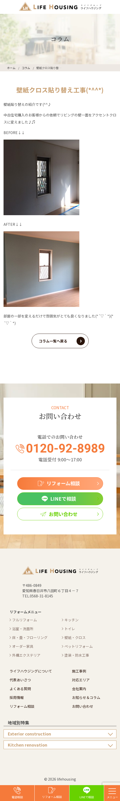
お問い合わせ (82, 706)
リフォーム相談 (22, 706)
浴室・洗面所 (22, 628)
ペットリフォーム (78, 646)
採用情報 (17, 697)
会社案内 (79, 688)
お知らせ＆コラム (86, 697)
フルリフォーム (24, 619)
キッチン (71, 619)
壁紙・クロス (75, 637)
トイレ (69, 628)
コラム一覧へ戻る (53, 340)
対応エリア (81, 679)
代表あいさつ (20, 679)
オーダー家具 (22, 646)
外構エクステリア (26, 655)
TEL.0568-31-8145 (37, 595)
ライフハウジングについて (31, 671)
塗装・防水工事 (76, 655)
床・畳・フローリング (29, 637)
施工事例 (79, 671)
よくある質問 (20, 688)
